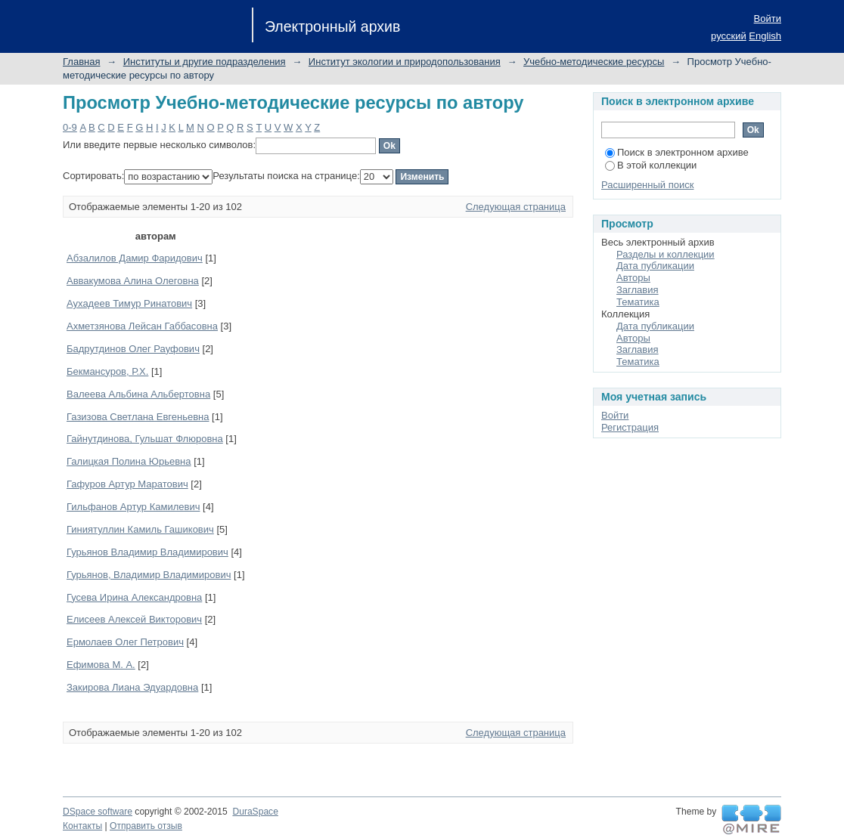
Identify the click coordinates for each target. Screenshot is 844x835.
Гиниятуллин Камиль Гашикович (140, 529)
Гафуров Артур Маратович (127, 484)
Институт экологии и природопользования (405, 61)
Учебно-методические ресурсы (593, 61)
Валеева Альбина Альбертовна (138, 394)
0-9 (70, 127)
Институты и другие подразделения (204, 61)
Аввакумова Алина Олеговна (133, 280)
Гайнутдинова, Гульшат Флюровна (145, 438)
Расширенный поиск (647, 184)
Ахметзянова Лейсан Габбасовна (142, 326)
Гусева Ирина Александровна (134, 597)
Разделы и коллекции (665, 254)
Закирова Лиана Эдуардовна (132, 687)
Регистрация (630, 427)
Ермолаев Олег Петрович (125, 642)
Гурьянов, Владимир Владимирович (149, 574)
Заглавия (637, 289)
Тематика (637, 302)
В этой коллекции (651, 165)
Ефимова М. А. (101, 664)
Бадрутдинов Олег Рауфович (133, 348)
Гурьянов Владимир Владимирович (147, 552)
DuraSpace (255, 811)
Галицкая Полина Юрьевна (129, 461)
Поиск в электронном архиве (677, 152)
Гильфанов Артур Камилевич (133, 506)
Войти (767, 18)
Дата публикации (655, 265)
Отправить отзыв (146, 826)
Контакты (82, 826)
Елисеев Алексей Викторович (134, 619)
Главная (81, 61)
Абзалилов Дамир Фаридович (135, 258)
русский (728, 36)
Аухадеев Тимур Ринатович (129, 303)
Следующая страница (516, 206)
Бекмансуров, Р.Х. (107, 371)
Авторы (633, 277)
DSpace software (97, 811)
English (765, 36)
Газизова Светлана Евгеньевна (138, 416)
